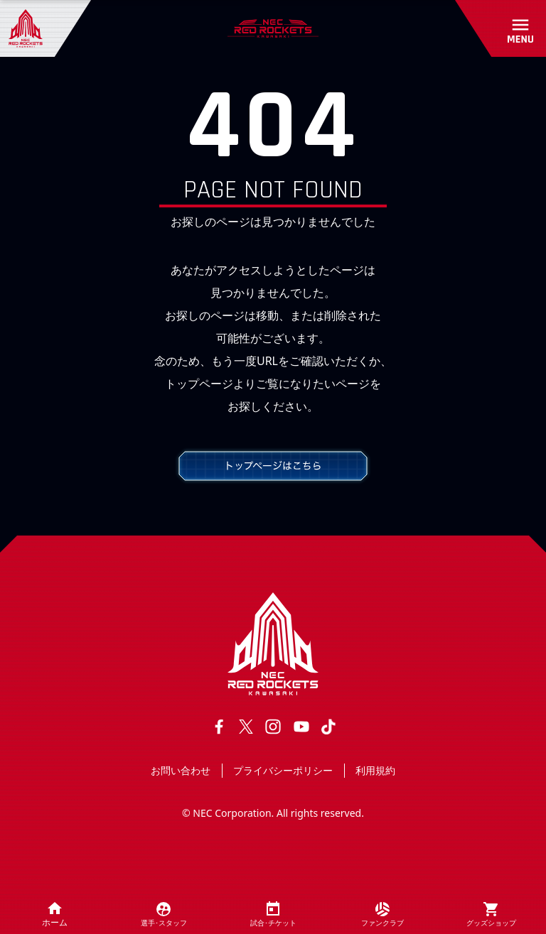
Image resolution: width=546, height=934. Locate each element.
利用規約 (375, 770)
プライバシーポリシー (283, 770)
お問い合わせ (180, 770)
